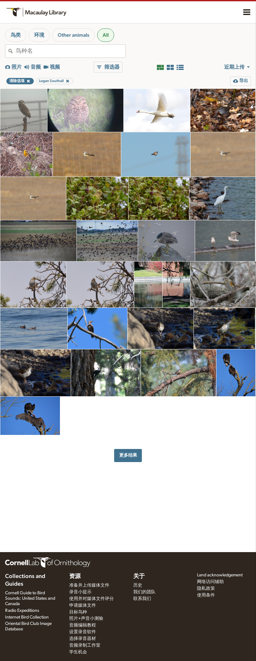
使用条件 (206, 595)
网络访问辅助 (210, 582)
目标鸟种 (78, 612)
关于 (139, 576)
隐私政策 (206, 588)
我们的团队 (144, 592)
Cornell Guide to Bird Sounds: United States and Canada (30, 598)
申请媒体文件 (82, 605)
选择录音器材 (82, 638)
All (106, 35)
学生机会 (78, 652)
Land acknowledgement (220, 575)
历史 (137, 585)
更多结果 (128, 455)
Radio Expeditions (22, 610)
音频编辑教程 (82, 625)
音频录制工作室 (84, 645)
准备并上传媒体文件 (89, 585)
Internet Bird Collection (27, 617)
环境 (39, 35)
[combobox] (70, 51)
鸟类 (16, 35)
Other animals (73, 35)
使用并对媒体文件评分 (91, 598)
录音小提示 (80, 592)
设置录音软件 (82, 632)
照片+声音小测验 (86, 618)
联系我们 (142, 598)
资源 (75, 576)
